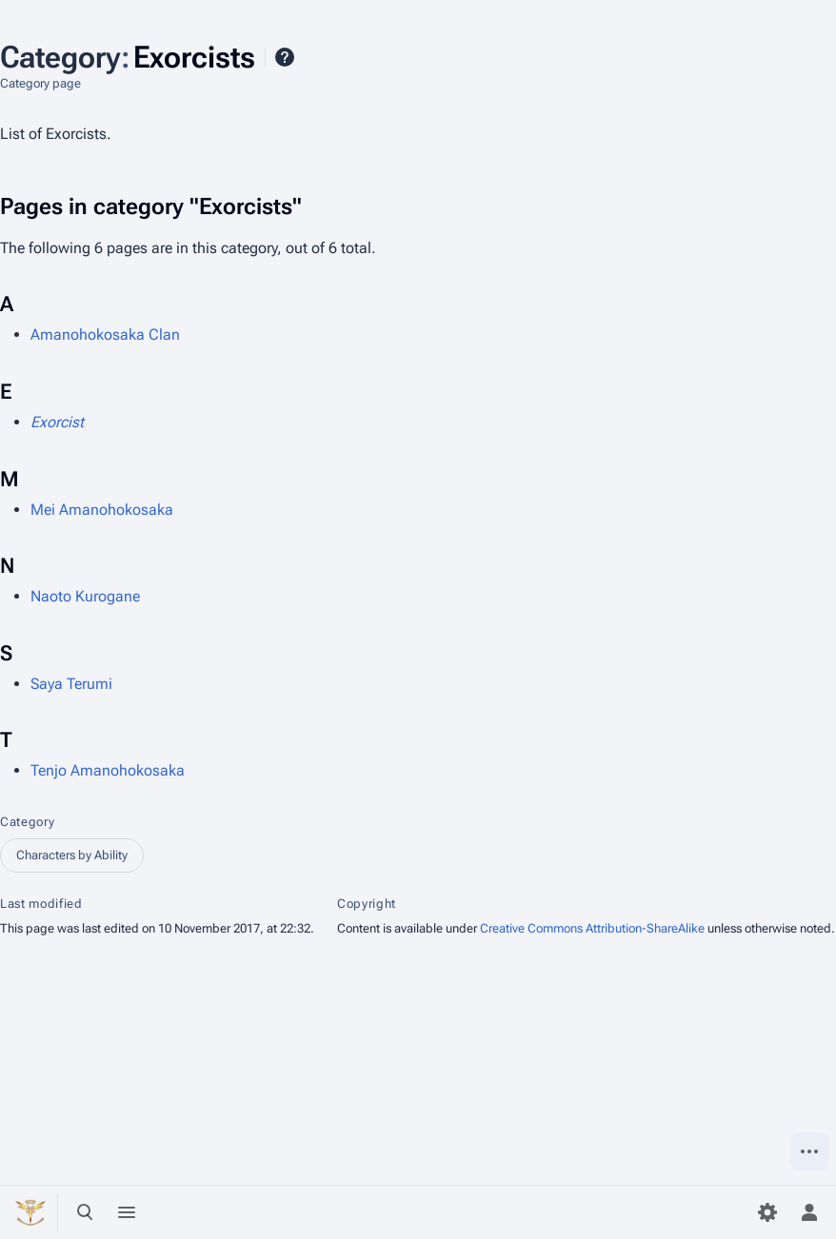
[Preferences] (767, 1212)
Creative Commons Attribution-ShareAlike (592, 928)
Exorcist (57, 422)
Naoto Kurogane (85, 596)
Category (27, 822)
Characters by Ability (72, 855)
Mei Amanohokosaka (101, 510)
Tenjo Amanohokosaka (107, 770)
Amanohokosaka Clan (105, 334)
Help (284, 57)
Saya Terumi (71, 684)
